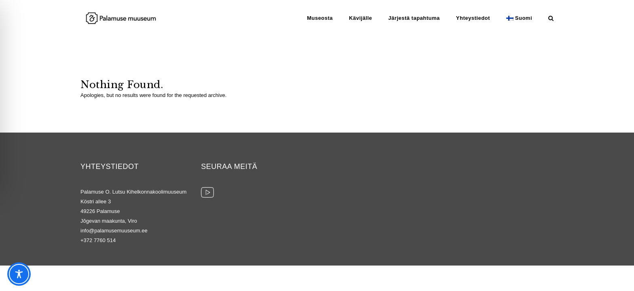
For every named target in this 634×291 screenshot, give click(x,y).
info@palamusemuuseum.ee (114, 231)
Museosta (320, 18)
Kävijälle (360, 18)
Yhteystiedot (473, 18)
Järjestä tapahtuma (414, 18)
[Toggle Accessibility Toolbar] (19, 274)
